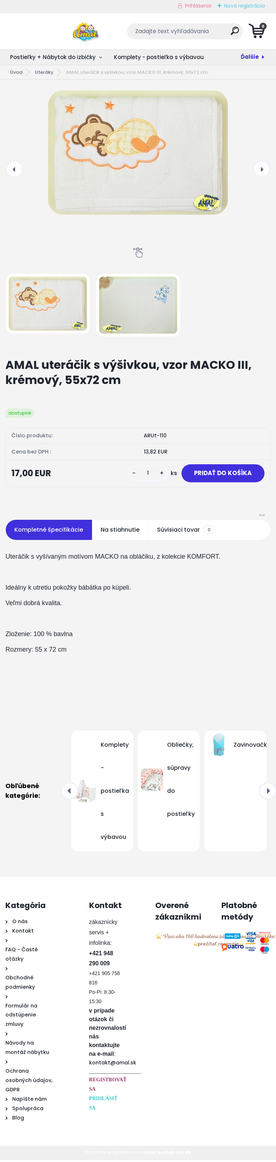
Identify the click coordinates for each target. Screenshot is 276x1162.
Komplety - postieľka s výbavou (159, 57)
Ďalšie (250, 57)
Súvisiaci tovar (186, 531)
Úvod (16, 72)
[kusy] (141, 474)
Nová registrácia (244, 5)
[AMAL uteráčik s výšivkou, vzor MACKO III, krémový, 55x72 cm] (138, 152)
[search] (225, 34)
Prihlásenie (198, 5)
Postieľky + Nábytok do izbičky (53, 57)
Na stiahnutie (120, 531)
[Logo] (49, 31)
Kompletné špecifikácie (48, 531)
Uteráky (44, 72)
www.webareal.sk (167, 1154)
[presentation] (14, 169)
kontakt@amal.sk (112, 1064)
